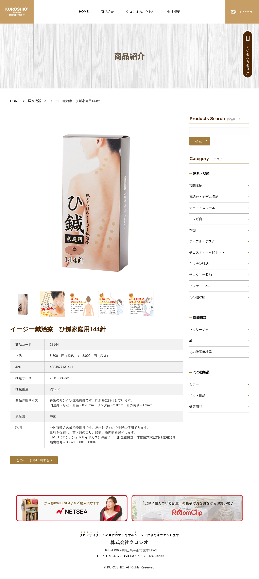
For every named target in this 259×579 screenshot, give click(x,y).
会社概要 (173, 11)
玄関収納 (195, 185)
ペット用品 (197, 395)
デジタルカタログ (247, 58)
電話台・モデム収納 (203, 196)
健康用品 (195, 406)
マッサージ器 (199, 329)
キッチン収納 (199, 263)
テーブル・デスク (202, 241)
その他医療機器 (200, 352)
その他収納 (197, 297)
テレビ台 (195, 219)
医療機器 (34, 101)
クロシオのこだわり (140, 11)
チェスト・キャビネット (207, 252)
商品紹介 (107, 11)
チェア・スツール (202, 208)
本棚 (192, 230)
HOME (84, 11)
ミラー (194, 384)
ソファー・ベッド (202, 286)
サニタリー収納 (200, 275)
